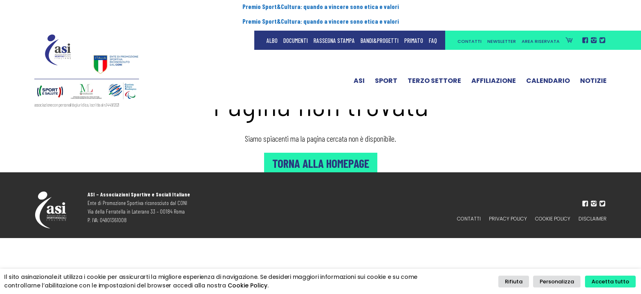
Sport (386, 66)
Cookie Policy (552, 218)
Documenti (295, 24)
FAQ (433, 24)
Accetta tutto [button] (611, 281)
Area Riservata (541, 25)
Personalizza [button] (561, 281)
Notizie (593, 66)
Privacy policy (508, 218)
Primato (413, 24)
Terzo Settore (434, 66)
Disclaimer (592, 218)
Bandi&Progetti (380, 24)
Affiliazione (493, 66)
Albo (272, 24)
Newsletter (501, 25)
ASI (359, 66)
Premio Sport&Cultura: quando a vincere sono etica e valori (320, 6)
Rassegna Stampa (334, 24)
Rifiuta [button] (520, 281)
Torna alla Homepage (320, 162)
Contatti (469, 25)
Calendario (548, 66)
